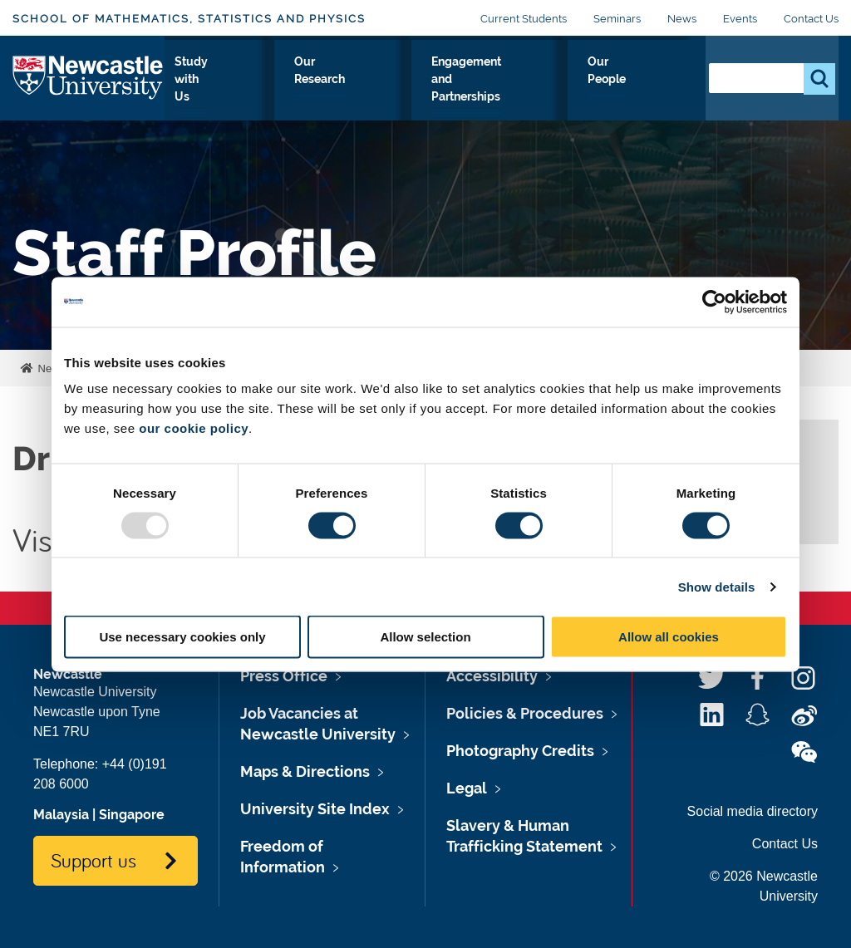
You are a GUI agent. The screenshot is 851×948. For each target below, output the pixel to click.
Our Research (379, 90)
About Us (200, 90)
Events (740, 18)
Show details (716, 586)
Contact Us (811, 18)
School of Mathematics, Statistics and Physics (189, 18)
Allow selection (425, 637)
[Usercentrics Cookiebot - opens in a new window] (714, 301)
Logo (88, 87)
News (681, 18)
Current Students (523, 18)
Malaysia (61, 815)
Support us (93, 859)
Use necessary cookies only (182, 637)
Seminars (617, 18)
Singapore (132, 815)
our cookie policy (193, 428)
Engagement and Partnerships (518, 90)
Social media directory (752, 811)
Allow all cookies (668, 637)
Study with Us (284, 90)
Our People (651, 90)
